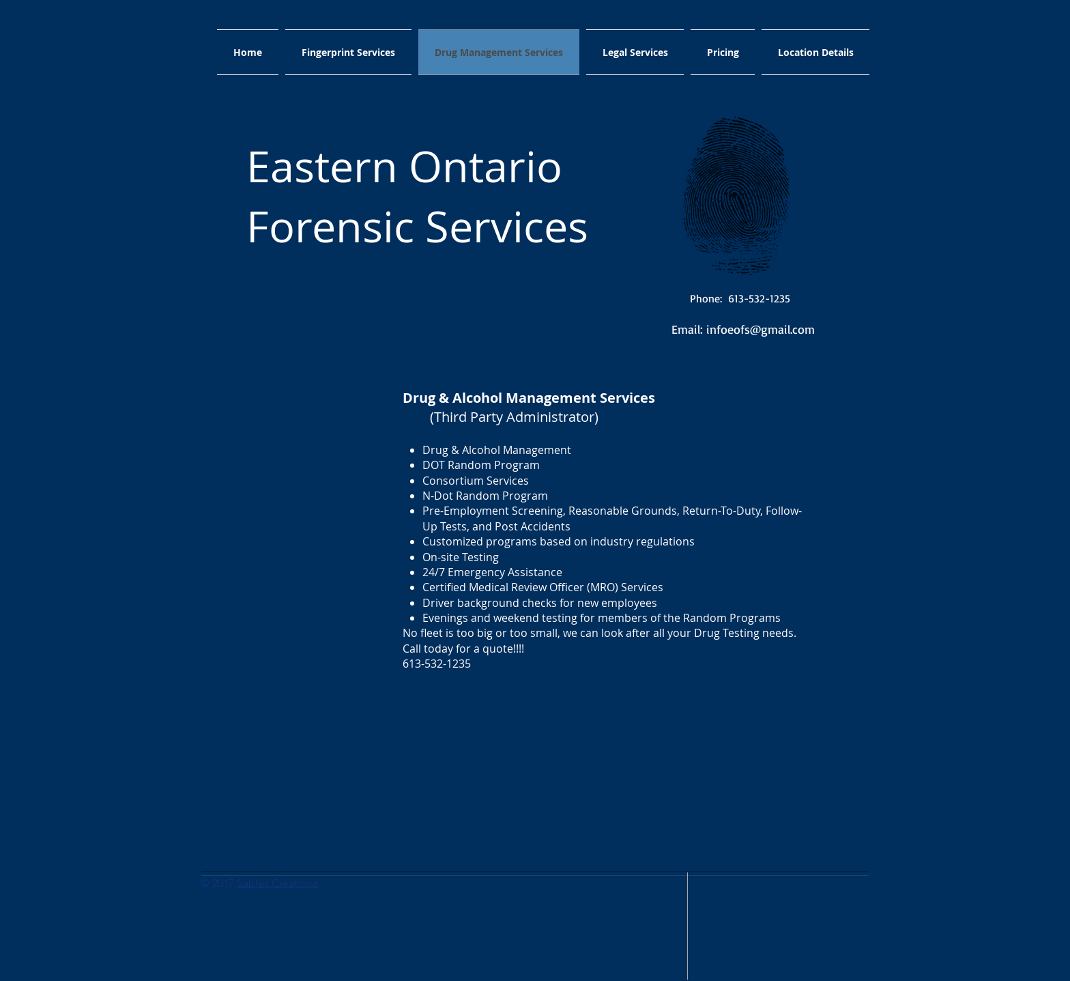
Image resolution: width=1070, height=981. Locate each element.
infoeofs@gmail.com (760, 329)
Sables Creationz (277, 883)
